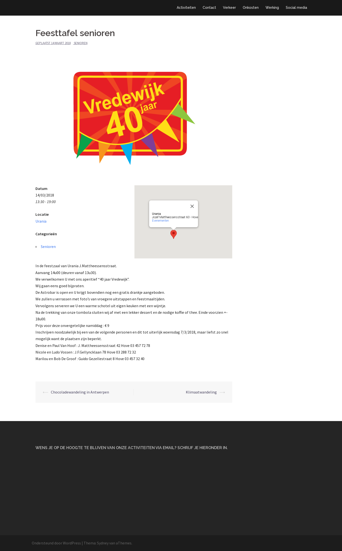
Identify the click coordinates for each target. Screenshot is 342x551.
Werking (272, 8)
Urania (40, 221)
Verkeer (229, 8)
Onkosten (251, 8)
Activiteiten (186, 8)
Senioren (81, 43)
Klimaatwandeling (201, 392)
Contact (209, 8)
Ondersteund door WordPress (56, 543)
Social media (296, 8)
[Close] (192, 206)
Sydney (103, 543)
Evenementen (160, 220)
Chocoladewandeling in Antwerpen (80, 392)
